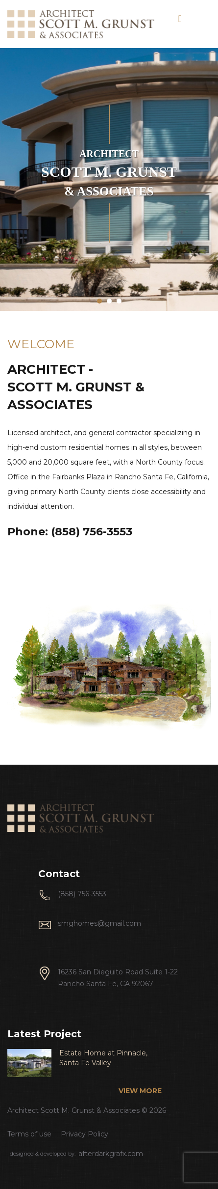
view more (140, 1090)
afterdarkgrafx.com (110, 1153)
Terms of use (29, 1134)
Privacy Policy (84, 1134)
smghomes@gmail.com (99, 923)
